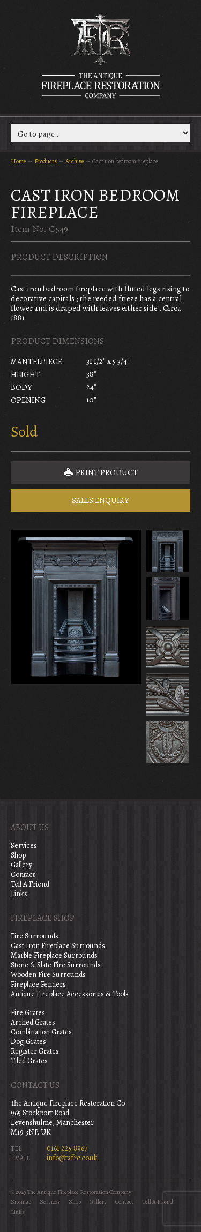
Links (19, 894)
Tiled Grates (29, 1061)
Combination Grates (41, 1032)
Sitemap (21, 1202)
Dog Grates (28, 1041)
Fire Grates (28, 1013)
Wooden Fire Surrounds (48, 975)
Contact (23, 874)
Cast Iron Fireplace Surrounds (58, 946)
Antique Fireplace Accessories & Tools (70, 994)
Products (45, 161)
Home (18, 161)
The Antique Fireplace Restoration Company (100, 56)
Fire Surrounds (34, 936)
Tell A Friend (30, 884)
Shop (18, 855)
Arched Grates (33, 1022)
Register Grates (35, 1051)
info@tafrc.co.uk (72, 1158)
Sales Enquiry (100, 500)
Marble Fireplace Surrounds (54, 955)
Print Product (101, 472)
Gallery (21, 865)
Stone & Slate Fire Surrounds (56, 965)
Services (24, 845)
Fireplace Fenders (38, 984)
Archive (74, 161)
